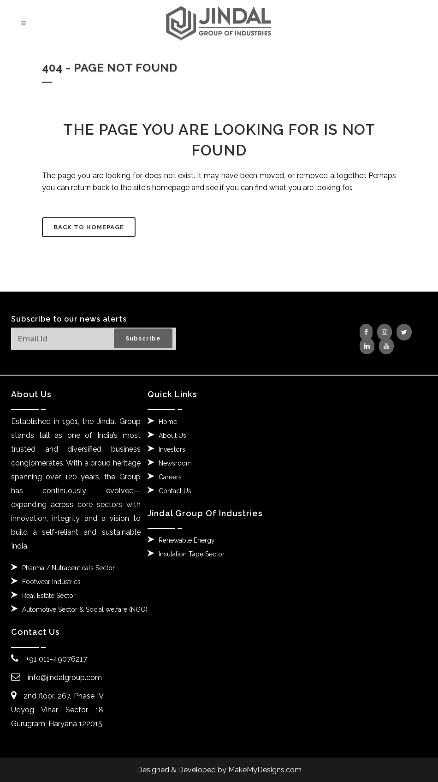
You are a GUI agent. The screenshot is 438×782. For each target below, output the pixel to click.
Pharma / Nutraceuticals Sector (68, 568)
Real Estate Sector (49, 595)
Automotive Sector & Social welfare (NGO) (85, 609)
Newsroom (175, 463)
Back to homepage (88, 227)
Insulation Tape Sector (192, 554)
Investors (172, 449)
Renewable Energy (187, 540)
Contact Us (175, 491)
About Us (172, 435)
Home (168, 421)
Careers (170, 477)
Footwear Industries (51, 581)
